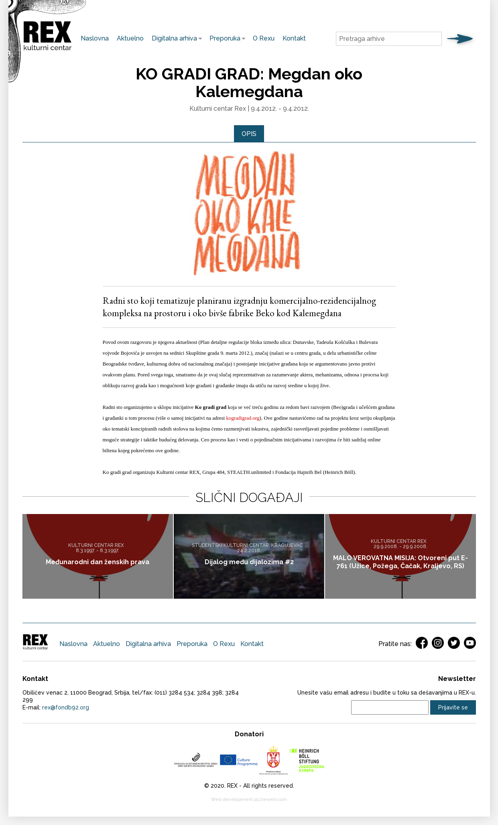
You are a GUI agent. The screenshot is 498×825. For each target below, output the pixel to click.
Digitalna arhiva (172, 38)
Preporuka (222, 38)
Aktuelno (130, 38)
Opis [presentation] (249, 134)
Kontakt (294, 38)
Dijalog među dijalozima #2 (249, 562)
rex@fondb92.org (65, 708)
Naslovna (95, 38)
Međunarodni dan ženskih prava (97, 562)
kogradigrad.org (242, 418)
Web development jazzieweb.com (249, 800)
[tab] (249, 134)
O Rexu (263, 38)
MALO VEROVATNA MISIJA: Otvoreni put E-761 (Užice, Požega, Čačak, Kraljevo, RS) (400, 562)
